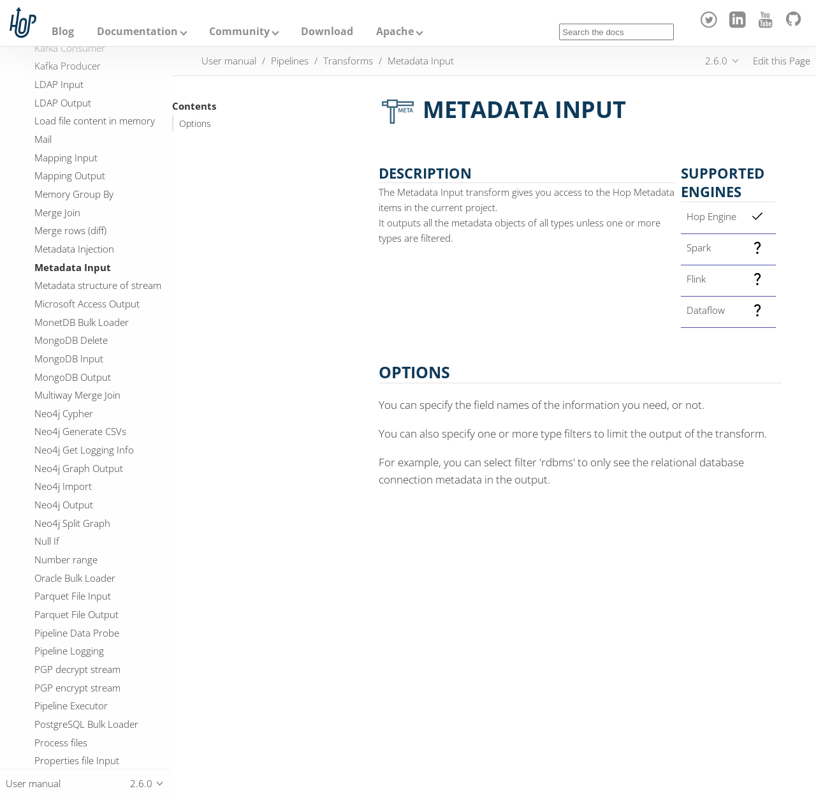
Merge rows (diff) (70, 230)
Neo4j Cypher (63, 413)
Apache (395, 31)
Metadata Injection (74, 249)
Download (327, 31)
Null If (46, 541)
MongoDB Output (72, 377)
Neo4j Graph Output (78, 468)
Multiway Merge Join (77, 395)
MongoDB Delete (71, 340)
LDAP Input (59, 84)
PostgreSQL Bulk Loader (86, 724)
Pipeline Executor (71, 705)
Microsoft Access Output (87, 304)
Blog (63, 31)
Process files (60, 742)
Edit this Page (781, 60)
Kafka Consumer (69, 48)
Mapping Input (66, 158)
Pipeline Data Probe (76, 633)
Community (239, 31)
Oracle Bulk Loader (74, 578)
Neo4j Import (63, 486)
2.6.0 (716, 60)
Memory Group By (73, 194)
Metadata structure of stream (97, 285)
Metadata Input (72, 267)
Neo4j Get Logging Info (84, 450)
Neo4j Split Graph (72, 523)
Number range (66, 559)
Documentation (137, 31)
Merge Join (57, 212)
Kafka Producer (67, 66)
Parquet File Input (72, 596)
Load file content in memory (94, 121)
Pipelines (290, 60)
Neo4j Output (63, 505)
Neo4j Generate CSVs (80, 431)
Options (195, 123)
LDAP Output (62, 103)
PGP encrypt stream (77, 688)
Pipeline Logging (69, 651)
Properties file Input (76, 760)
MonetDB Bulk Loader (81, 322)
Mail (43, 139)
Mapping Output (69, 175)
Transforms (348, 60)
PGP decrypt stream (77, 669)
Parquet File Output (76, 614)
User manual (228, 60)
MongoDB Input (68, 358)
